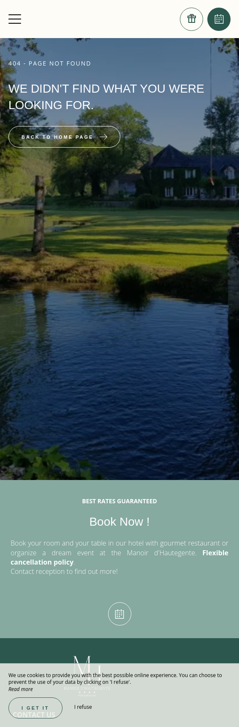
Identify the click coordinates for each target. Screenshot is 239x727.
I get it (35, 708)
